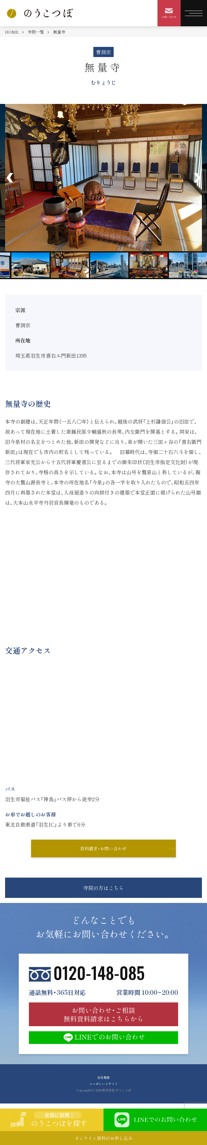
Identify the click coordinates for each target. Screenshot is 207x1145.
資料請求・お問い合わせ (103, 848)
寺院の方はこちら (103, 888)
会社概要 (103, 1077)
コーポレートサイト (103, 1083)
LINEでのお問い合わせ (103, 1037)
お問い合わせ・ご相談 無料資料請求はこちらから (103, 1014)
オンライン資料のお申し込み (103, 1138)
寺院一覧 (36, 32)
